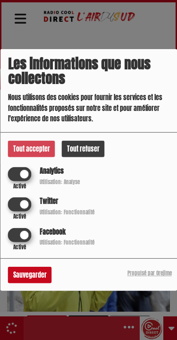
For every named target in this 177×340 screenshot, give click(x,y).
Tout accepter (31, 149)
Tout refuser (83, 149)
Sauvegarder (30, 275)
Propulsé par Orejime (149, 273)
